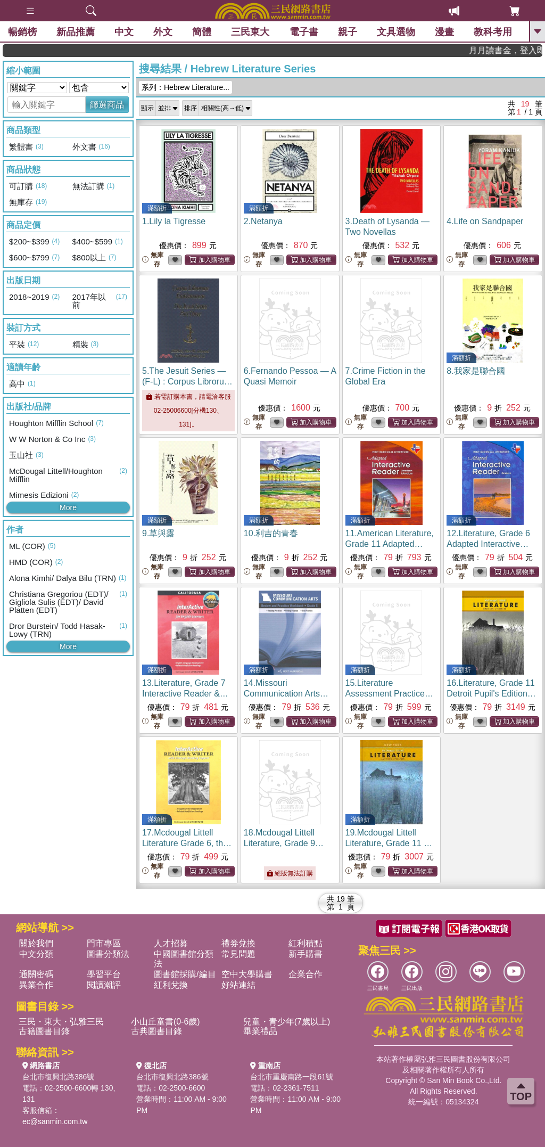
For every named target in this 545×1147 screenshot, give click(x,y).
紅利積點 (305, 943)
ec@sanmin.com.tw (54, 1121)
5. (187, 381)
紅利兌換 (171, 984)
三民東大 (250, 32)
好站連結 (238, 984)
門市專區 (104, 943)
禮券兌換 (238, 943)
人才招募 (171, 943)
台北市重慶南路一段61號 (291, 1076)
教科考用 (493, 32)
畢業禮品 (260, 1031)
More (68, 507)
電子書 (304, 32)
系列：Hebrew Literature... (185, 87)
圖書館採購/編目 (185, 974)
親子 (347, 32)
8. (476, 370)
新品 (75, 32)
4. (485, 221)
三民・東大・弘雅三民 (61, 1021)
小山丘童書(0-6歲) (165, 1021)
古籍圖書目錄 (44, 1031)
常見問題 (238, 953)
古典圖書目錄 (156, 1031)
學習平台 (104, 974)
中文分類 (36, 953)
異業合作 (36, 984)
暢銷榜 (22, 32)
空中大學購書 (246, 974)
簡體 (201, 32)
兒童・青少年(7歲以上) (287, 1021)
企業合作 (305, 974)
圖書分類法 (108, 953)
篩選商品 (107, 104)
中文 (124, 32)
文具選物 (396, 32)
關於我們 (36, 943)
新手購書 (305, 953)
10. (271, 533)
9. (158, 533)
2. (263, 221)
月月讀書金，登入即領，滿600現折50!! (517, 50)
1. (173, 221)
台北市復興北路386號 (58, 1076)
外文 (162, 32)
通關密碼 (36, 974)
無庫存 (152, 259)
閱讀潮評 (104, 984)
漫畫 (444, 32)
